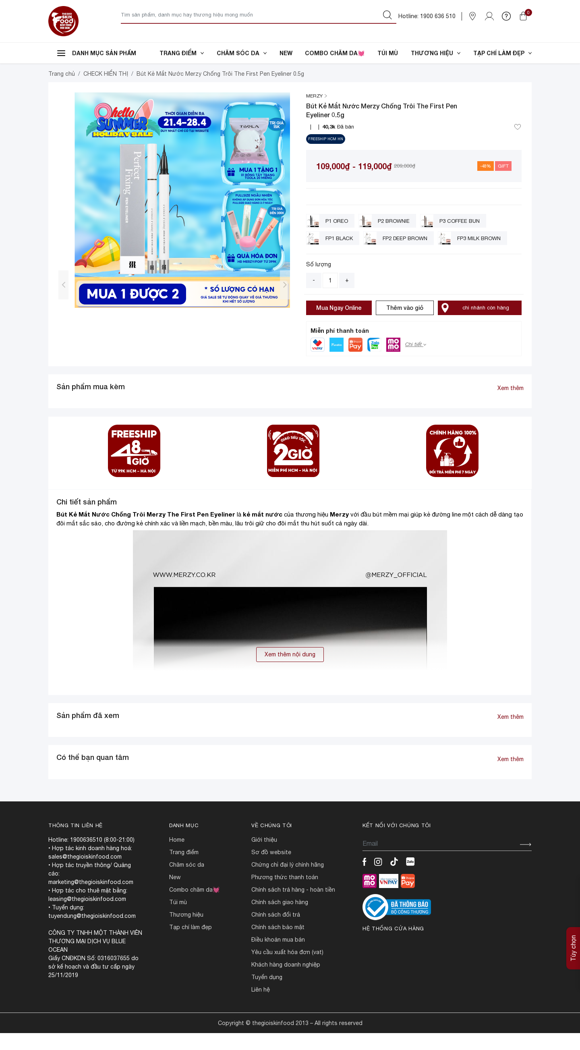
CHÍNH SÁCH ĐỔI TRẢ (275, 931)
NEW (286, 53)
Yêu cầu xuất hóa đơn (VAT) (287, 969)
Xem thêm (510, 405)
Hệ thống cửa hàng (393, 945)
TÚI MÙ (387, 53)
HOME (176, 856)
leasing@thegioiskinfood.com (87, 916)
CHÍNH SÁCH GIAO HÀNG (279, 919)
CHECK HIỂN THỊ (105, 90)
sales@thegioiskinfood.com (85, 873)
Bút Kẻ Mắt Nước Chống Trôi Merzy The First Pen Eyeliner (145, 531)
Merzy (339, 531)
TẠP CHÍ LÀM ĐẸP (502, 53)
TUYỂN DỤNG (266, 994)
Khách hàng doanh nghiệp (285, 981)
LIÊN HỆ (260, 1006)
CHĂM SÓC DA (242, 53)
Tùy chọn (573, 948)
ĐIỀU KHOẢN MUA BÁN (278, 956)
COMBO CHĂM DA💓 (335, 53)
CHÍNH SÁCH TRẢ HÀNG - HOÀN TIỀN (293, 906)
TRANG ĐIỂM (182, 53)
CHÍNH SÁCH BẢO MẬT (277, 944)
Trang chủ (61, 90)
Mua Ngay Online (339, 324)
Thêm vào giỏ (404, 324)
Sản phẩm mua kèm (90, 403)
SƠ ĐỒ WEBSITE (271, 869)
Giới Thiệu (264, 856)
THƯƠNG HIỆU (435, 53)
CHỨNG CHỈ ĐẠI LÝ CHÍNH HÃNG (287, 881)
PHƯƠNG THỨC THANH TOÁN (284, 894)
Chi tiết (415, 361)
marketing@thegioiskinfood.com (90, 899)
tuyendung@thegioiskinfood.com (92, 933)
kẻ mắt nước (263, 531)
